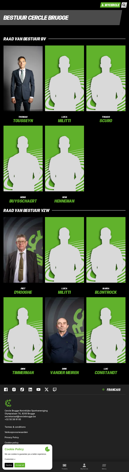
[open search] (124, 5)
